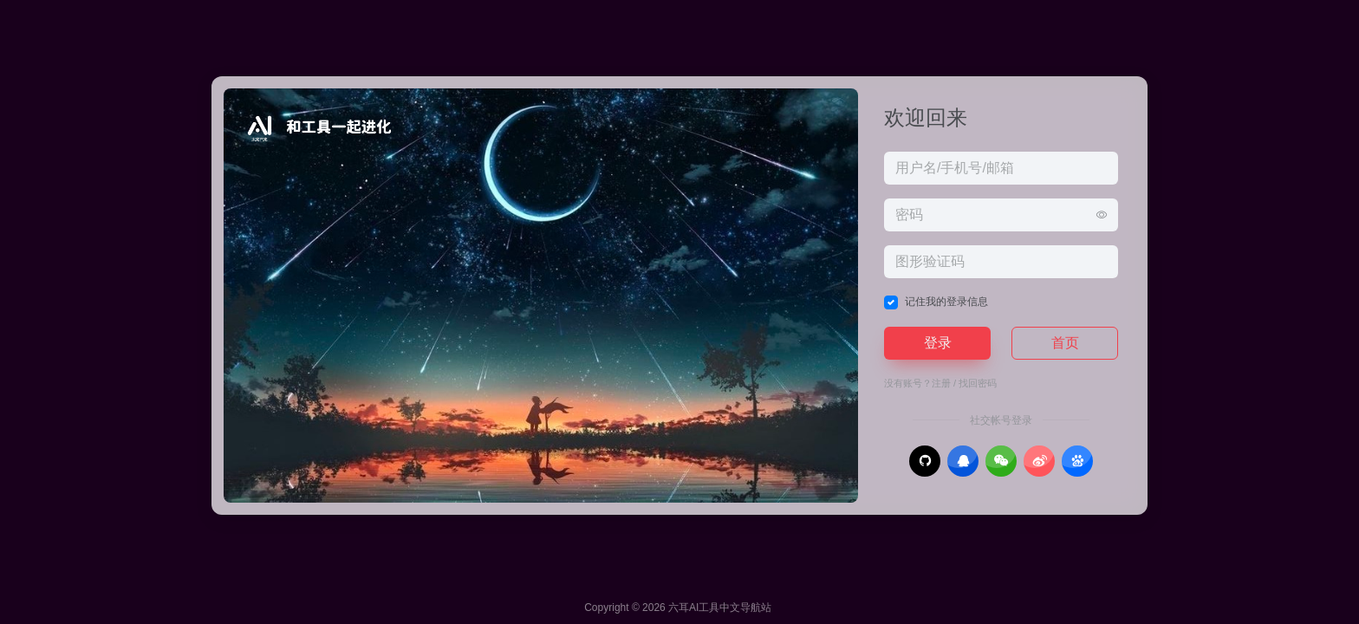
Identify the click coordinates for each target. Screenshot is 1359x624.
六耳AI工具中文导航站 (719, 607)
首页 (1065, 342)
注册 (941, 383)
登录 (938, 342)
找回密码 (978, 383)
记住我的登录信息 (946, 302)
